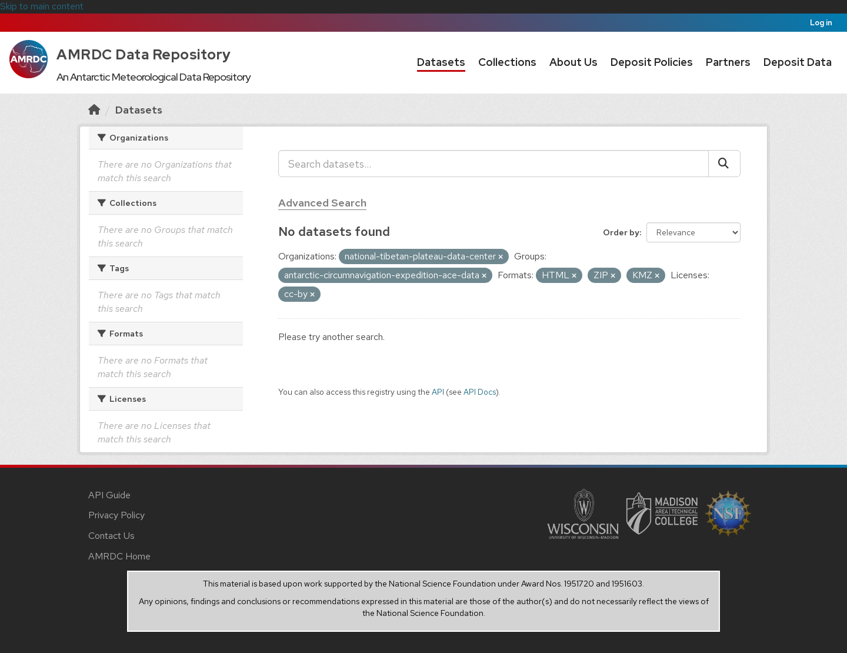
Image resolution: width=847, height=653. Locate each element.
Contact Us (111, 535)
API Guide (109, 495)
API (438, 392)
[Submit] (724, 163)
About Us (573, 62)
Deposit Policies (652, 62)
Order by (621, 232)
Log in (821, 23)
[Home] (94, 109)
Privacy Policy (116, 515)
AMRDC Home (119, 556)
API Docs (479, 392)
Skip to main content (42, 6)
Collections (507, 62)
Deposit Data (797, 62)
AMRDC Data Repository (143, 54)
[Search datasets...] (493, 163)
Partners (728, 62)
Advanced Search (322, 202)
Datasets (441, 62)
